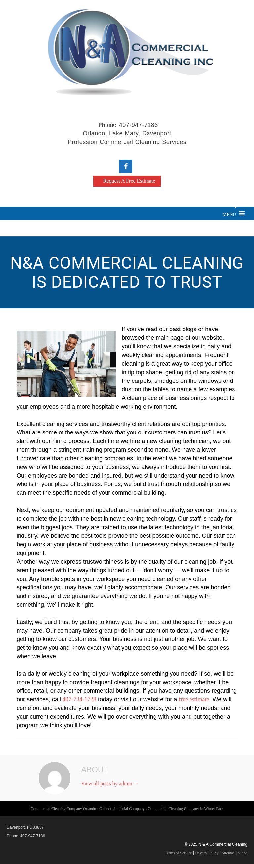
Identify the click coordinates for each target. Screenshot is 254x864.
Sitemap (228, 853)
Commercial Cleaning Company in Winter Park (185, 808)
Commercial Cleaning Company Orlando (63, 808)
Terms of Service (178, 853)
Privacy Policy (206, 853)
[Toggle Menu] (235, 207)
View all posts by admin (110, 783)
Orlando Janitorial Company (122, 808)
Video (242, 853)
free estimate (194, 699)
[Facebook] (125, 166)
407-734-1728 (79, 699)
